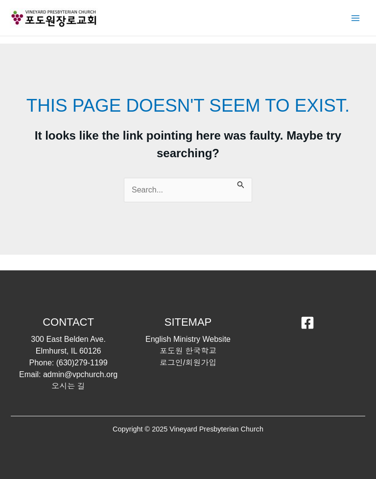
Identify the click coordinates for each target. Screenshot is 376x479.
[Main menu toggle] (355, 18)
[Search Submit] (241, 184)
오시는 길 (68, 386)
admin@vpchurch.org (80, 374)
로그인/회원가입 (188, 363)
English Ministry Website (188, 339)
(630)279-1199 (82, 363)
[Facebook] (307, 323)
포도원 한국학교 (188, 351)
